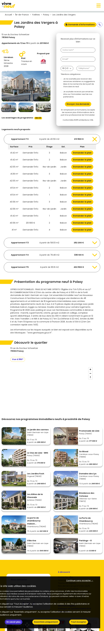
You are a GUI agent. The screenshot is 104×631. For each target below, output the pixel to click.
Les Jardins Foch (35, 473)
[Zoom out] (90, 373)
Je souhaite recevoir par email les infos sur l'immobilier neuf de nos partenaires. (78, 94)
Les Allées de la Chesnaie (35, 496)
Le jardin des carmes (38, 429)
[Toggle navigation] (98, 6)
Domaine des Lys (87, 473)
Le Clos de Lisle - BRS (37, 452)
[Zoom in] (90, 369)
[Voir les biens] (52, 139)
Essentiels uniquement (46, 622)
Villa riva (31, 540)
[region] (52, 386)
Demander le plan (82, 152)
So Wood (83, 451)
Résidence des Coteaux (86, 494)
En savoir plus (13, 622)
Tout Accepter (78, 622)
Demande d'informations (80, 24)
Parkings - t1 (85, 540)
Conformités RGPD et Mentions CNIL (78, 120)
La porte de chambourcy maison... (33, 521)
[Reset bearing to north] (90, 377)
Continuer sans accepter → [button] (79, 580)
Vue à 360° (17, 359)
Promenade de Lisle (89, 430)
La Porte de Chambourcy (86, 519)
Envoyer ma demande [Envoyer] (78, 104)
